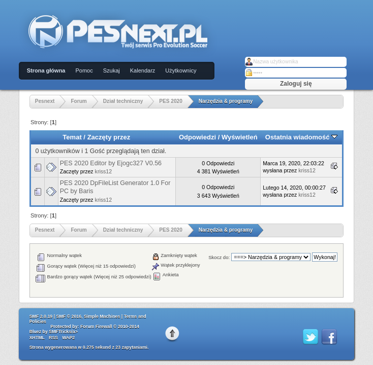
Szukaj (111, 70)
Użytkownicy (180, 70)
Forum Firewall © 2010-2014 (109, 326)
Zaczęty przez (109, 137)
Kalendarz (143, 70)
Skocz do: (219, 257)
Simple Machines (102, 316)
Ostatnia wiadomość (301, 137)
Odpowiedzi (197, 137)
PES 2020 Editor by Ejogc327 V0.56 (111, 163)
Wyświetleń (240, 137)
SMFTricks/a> (63, 331)
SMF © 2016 (69, 316)
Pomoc (83, 70)
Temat (72, 137)
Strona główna (46, 70)
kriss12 (103, 171)
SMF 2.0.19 (40, 316)
